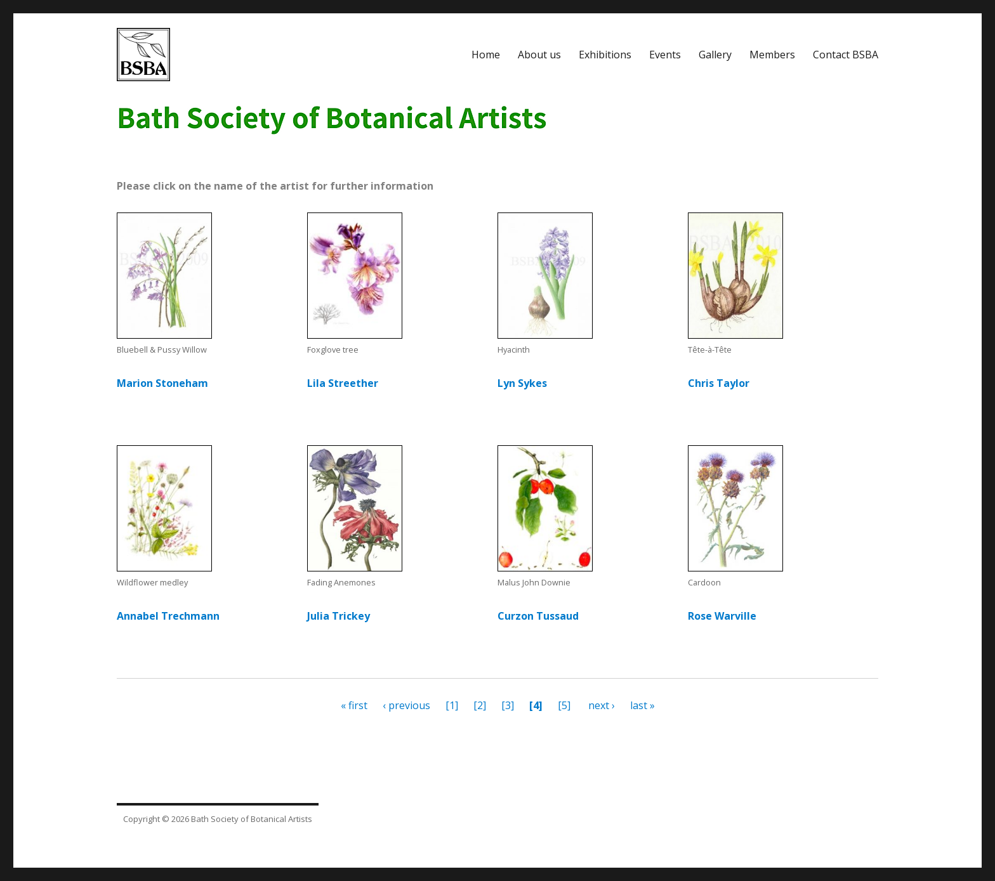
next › (602, 705)
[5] (562, 705)
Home (485, 55)
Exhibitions (605, 55)
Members (772, 55)
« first (354, 705)
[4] (536, 705)
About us (539, 55)
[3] (507, 705)
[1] (450, 705)
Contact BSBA (845, 55)
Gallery (715, 55)
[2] (478, 705)
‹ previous (406, 705)
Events (665, 55)
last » (642, 705)
